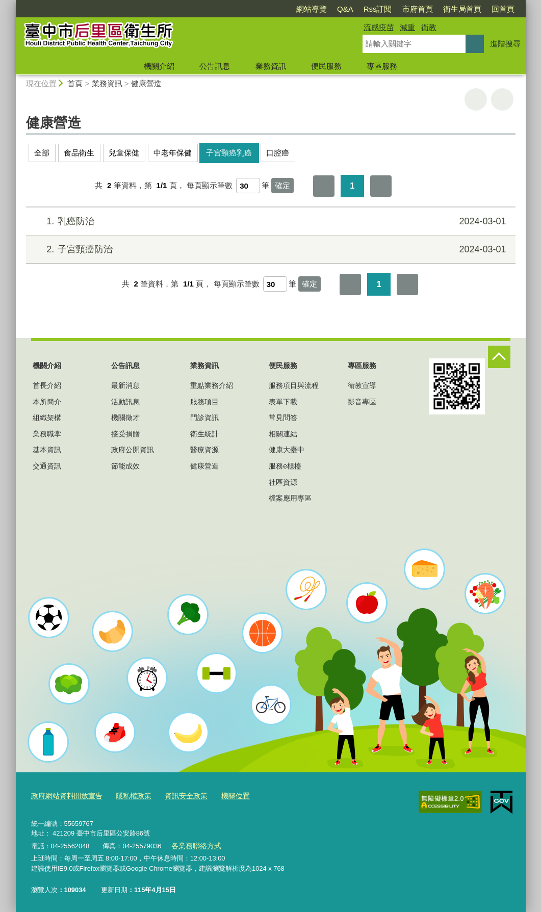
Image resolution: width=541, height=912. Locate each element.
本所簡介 (47, 402)
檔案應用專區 (290, 498)
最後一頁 (381, 186)
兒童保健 (124, 152)
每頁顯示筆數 (210, 185)
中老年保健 (172, 152)
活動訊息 (125, 402)
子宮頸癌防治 (269, 249)
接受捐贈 (125, 434)
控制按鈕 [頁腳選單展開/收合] (499, 357)
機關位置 (224, 795)
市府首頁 (417, 9)
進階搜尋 (505, 43)
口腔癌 (277, 152)
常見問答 (283, 417)
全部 (41, 152)
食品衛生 (79, 152)
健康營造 (146, 83)
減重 (407, 27)
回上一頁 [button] (502, 99)
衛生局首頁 (462, 9)
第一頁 (323, 186)
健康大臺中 (286, 450)
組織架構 (47, 417)
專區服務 (382, 66)
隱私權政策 (127, 795)
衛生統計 (204, 434)
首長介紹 (47, 385)
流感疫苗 (379, 27)
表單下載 (283, 402)
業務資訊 (270, 66)
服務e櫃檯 (285, 466)
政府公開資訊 (132, 450)
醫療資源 (204, 450)
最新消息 (125, 385)
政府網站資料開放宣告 (64, 795)
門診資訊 (204, 417)
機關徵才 (125, 417)
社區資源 (283, 482)
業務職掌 (47, 434)
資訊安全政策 (177, 795)
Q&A (345, 9)
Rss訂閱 (378, 9)
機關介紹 (159, 66)
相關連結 (283, 434)
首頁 (75, 83)
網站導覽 (311, 9)
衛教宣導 (362, 385)
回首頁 (503, 9)
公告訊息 (214, 66)
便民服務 (326, 66)
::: (11, 4)
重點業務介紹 (211, 385)
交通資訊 (47, 466)
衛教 (428, 27)
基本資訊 (47, 450)
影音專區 (362, 402)
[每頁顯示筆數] (248, 185)
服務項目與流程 (294, 385)
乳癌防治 (269, 221)
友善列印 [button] (476, 99)
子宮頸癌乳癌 (229, 152)
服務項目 (204, 402)
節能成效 (125, 466)
